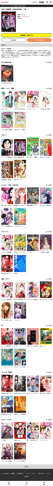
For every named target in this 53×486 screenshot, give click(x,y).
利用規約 (13, 473)
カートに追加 (39, 40)
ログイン (35, 2)
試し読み (13, 40)
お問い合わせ (41, 473)
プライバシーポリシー (30, 473)
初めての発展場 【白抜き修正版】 (18, 5)
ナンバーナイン (25, 16)
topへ (26, 467)
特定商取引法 (20, 473)
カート (26, 484)
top (2, 5)
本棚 (44, 484)
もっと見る (49, 62)
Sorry (23, 14)
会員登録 (41, 2)
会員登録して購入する (26, 35)
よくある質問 (5, 473)
